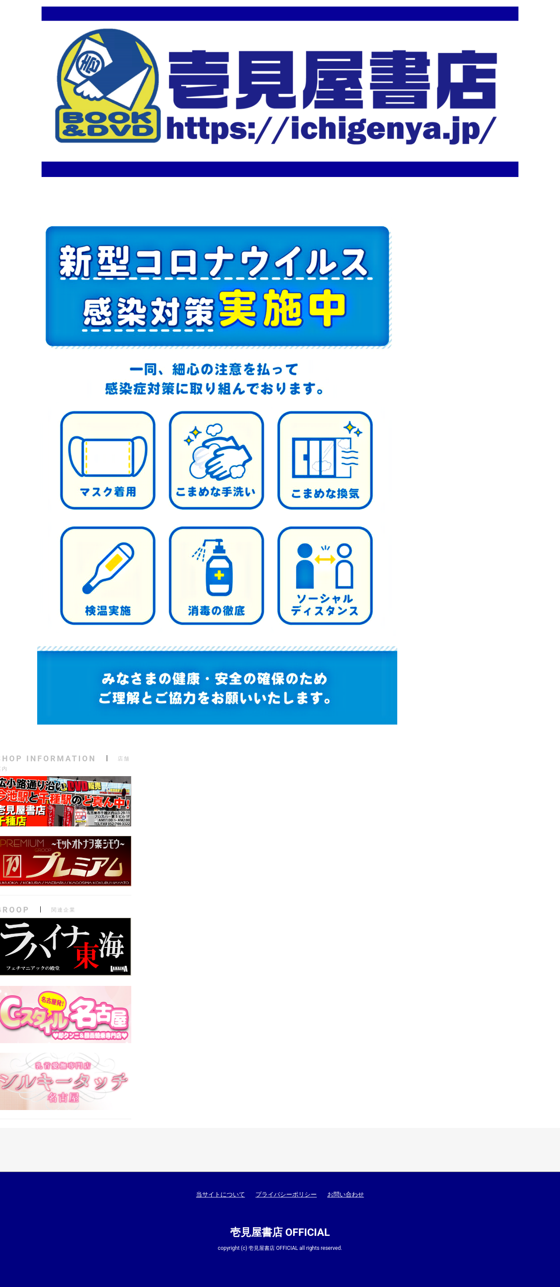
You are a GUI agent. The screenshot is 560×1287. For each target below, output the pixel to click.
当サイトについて (220, 1194)
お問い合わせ (345, 1194)
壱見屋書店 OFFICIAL (280, 1232)
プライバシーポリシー (286, 1194)
